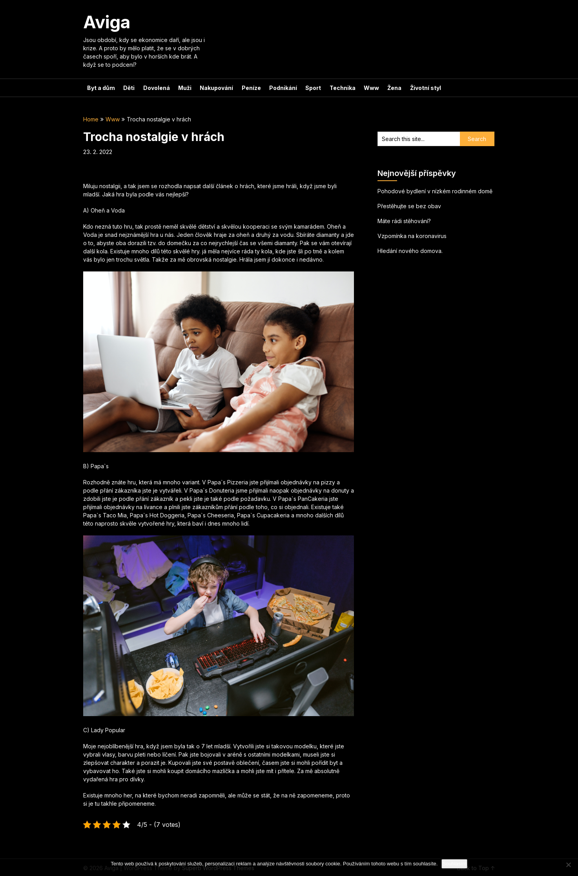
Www (366, 87)
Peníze (248, 87)
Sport (309, 87)
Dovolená (155, 87)
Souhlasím (454, 864)
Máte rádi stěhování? (404, 221)
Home (90, 119)
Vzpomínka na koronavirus (412, 236)
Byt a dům (101, 87)
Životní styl (419, 87)
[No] (568, 865)
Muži (183, 87)
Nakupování (214, 87)
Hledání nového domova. (410, 250)
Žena (389, 87)
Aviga (106, 22)
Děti (128, 87)
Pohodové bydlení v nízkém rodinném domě (434, 191)
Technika (338, 87)
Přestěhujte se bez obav (409, 206)
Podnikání (280, 87)
